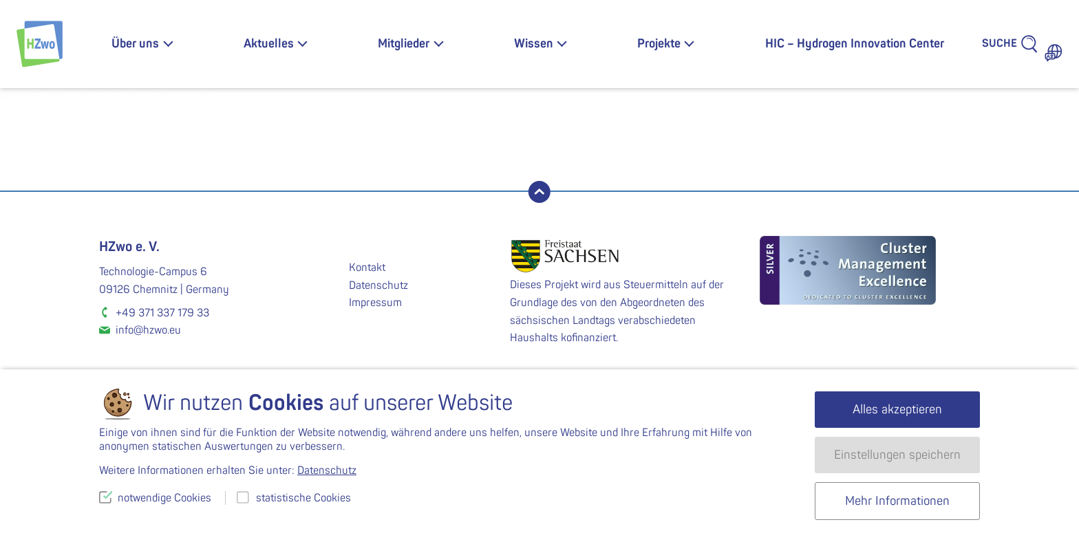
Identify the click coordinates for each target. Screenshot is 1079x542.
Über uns (135, 43)
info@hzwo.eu (148, 330)
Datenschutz (378, 285)
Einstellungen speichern (897, 455)
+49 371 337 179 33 (162, 313)
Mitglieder (403, 43)
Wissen (533, 43)
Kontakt (367, 267)
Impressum (375, 303)
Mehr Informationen (897, 501)
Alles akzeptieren (897, 409)
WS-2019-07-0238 (319, 164)
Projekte (659, 43)
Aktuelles (269, 43)
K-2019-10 (760, 164)
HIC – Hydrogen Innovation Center (854, 43)
